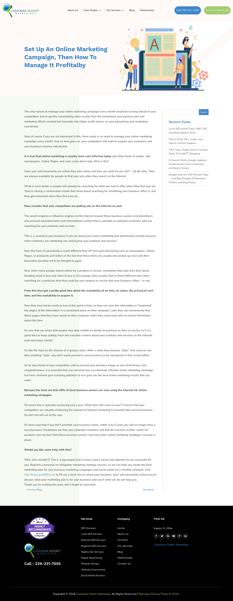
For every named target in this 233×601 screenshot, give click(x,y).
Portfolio (122, 539)
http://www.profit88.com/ (39, 474)
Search (203, 112)
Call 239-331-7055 (187, 10)
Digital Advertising (91, 558)
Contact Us (124, 563)
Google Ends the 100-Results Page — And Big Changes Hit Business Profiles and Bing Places (188, 178)
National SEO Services (93, 540)
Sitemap (144, 594)
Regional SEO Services (93, 546)
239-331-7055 (48, 563)
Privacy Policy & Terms (165, 594)
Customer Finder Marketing (171, 544)
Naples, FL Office (163, 528)
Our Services (114, 10)
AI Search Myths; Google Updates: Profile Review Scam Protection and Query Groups (188, 164)
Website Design (90, 563)
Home (120, 528)
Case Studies (90, 10)
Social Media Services (93, 575)
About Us (72, 10)
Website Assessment (93, 569)
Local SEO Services (91, 534)
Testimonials (147, 10)
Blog (131, 10)
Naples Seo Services (92, 552)
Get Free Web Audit (217, 10)
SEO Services (88, 528)
